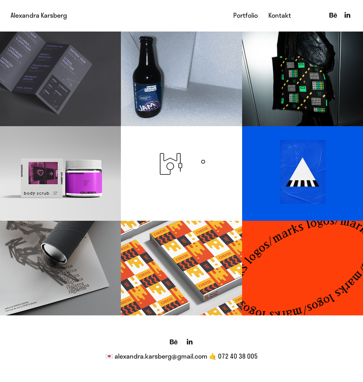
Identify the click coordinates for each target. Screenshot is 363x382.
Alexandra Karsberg (39, 15)
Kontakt (279, 15)
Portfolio (245, 15)
